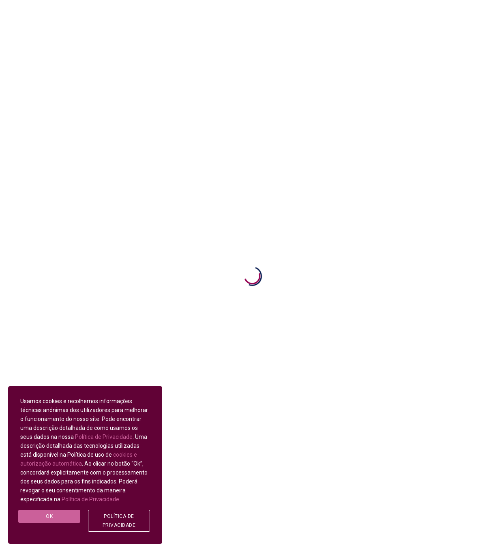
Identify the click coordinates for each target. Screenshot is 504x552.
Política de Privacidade (104, 437)
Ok (49, 516)
